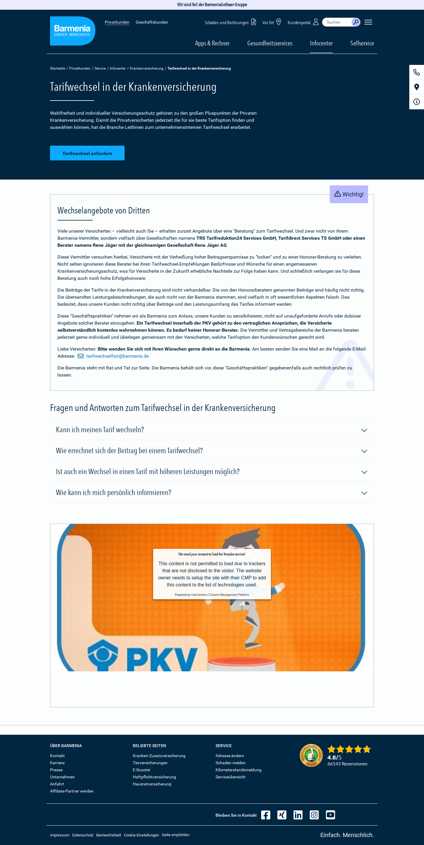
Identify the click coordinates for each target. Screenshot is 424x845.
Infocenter (118, 68)
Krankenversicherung (146, 68)
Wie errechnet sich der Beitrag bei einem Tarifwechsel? (212, 451)
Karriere (57, 762)
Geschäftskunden (152, 22)
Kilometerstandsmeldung (238, 769)
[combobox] (337, 22)
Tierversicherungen (150, 762)
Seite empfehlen (175, 835)
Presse (56, 769)
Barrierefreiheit (108, 835)
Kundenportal (304, 21)
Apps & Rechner (212, 43)
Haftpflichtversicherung (154, 777)
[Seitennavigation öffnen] (368, 22)
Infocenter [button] (321, 43)
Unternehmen (62, 777)
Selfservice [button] (362, 43)
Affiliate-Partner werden (72, 791)
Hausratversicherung (152, 784)
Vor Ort (273, 21)
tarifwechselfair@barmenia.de (113, 356)
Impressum (59, 835)
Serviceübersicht (231, 777)
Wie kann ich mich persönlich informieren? (212, 493)
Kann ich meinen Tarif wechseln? (212, 430)
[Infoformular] (416, 101)
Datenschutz (82, 835)
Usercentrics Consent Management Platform (220, 594)
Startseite (57, 68)
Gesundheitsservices (269, 43)
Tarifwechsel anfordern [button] (87, 153)
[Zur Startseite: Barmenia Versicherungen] (72, 32)
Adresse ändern (230, 755)
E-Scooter (141, 769)
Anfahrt (57, 784)
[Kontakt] (416, 72)
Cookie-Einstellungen (141, 835)
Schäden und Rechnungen (231, 21)
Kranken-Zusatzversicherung (159, 755)
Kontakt (57, 755)
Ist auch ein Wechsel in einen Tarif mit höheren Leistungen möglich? (212, 472)
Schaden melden (231, 762)
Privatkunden (117, 22)
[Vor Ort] (416, 87)
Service (100, 68)
